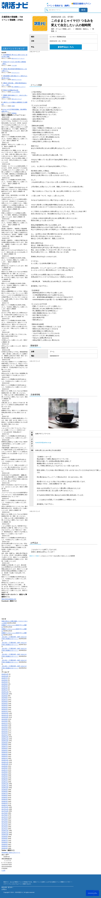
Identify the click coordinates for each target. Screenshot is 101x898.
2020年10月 (5, 740)
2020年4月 (5, 752)
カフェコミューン (16, 72)
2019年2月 (5, 780)
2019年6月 (5, 772)
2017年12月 (5, 807)
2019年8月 (5, 768)
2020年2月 (5, 756)
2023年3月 (5, 688)
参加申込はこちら (66, 47)
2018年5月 (5, 797)
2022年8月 (5, 697)
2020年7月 (5, 746)
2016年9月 (5, 836)
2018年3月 (5, 801)
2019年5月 (5, 774)
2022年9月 (5, 695)
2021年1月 (5, 735)
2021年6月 (5, 725)
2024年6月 (5, 680)
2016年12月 (5, 830)
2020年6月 (5, 748)
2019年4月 (5, 776)
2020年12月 (5, 737)
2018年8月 (5, 791)
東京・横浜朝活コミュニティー (19, 86)
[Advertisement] (15, 33)
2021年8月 (5, 721)
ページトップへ (92, 893)
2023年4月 (5, 686)
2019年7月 (5, 770)
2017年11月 (5, 809)
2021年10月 (5, 717)
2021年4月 (5, 729)
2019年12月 (5, 760)
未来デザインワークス (17, 79)
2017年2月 (5, 826)
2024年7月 (5, 678)
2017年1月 (5, 828)
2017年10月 (5, 811)
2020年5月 (5, 750)
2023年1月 (5, 690)
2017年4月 (5, 823)
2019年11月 (5, 762)
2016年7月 (5, 840)
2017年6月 (5, 819)
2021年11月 (5, 715)
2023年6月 (5, 684)
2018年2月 (5, 803)
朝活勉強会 (14, 113)
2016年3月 (5, 848)
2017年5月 (5, 821)
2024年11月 (5, 674)
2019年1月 (5, 782)
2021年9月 (5, 719)
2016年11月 (5, 832)
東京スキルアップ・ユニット (18, 58)
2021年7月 (5, 723)
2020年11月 (5, 739)
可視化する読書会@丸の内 (10, 90)
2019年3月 (5, 778)
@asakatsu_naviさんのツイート (11, 852)
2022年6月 (5, 701)
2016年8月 (5, 838)
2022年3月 (5, 707)
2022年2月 (5, 709)
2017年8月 (5, 815)
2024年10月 (5, 676)
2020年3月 (5, 754)
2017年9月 (5, 813)
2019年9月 (5, 766)
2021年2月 (5, 733)
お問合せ (4, 889)
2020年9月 (5, 742)
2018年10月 (5, 787)
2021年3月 (5, 731)
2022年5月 (5, 703)
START (13, 106)
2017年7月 (5, 817)
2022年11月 (5, 692)
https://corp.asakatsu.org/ (9, 599)
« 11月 (3, 870)
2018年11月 (5, 785)
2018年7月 (5, 793)
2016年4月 (5, 846)
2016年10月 (5, 834)
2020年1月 (5, 758)
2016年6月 (5, 842)
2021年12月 (5, 713)
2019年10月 (5, 764)
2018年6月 (5, 795)
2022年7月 (5, 699)
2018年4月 (5, 799)
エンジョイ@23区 (16, 91)
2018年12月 (5, 783)
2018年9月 (5, 789)
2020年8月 (5, 744)
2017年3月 (5, 825)
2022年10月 (5, 693)
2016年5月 (5, 844)
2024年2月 (5, 682)
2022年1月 (5, 711)
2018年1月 (5, 805)
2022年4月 (5, 705)
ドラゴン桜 (14, 65)
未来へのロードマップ (17, 98)
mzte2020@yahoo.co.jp (43, 442)
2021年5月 (5, 727)
